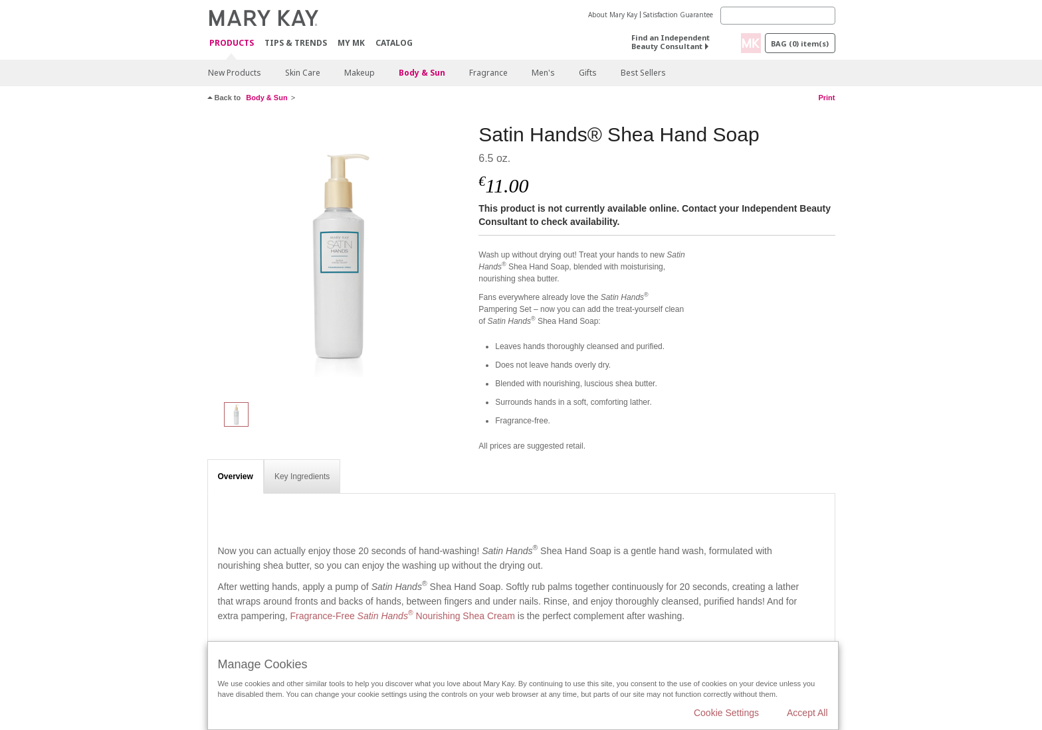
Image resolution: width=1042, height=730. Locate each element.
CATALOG (394, 42)
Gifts (588, 72)
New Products (234, 72)
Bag (800, 43)
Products (231, 43)
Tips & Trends (295, 42)
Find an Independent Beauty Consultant (670, 41)
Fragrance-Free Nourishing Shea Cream (402, 616)
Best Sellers (643, 72)
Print (826, 98)
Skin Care (302, 72)
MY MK (351, 42)
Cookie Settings (726, 712)
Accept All (807, 712)
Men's (543, 72)
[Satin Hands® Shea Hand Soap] (338, 256)
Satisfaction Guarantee (678, 14)
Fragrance (488, 72)
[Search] (777, 16)
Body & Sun (422, 72)
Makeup (359, 72)
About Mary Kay (612, 14)
